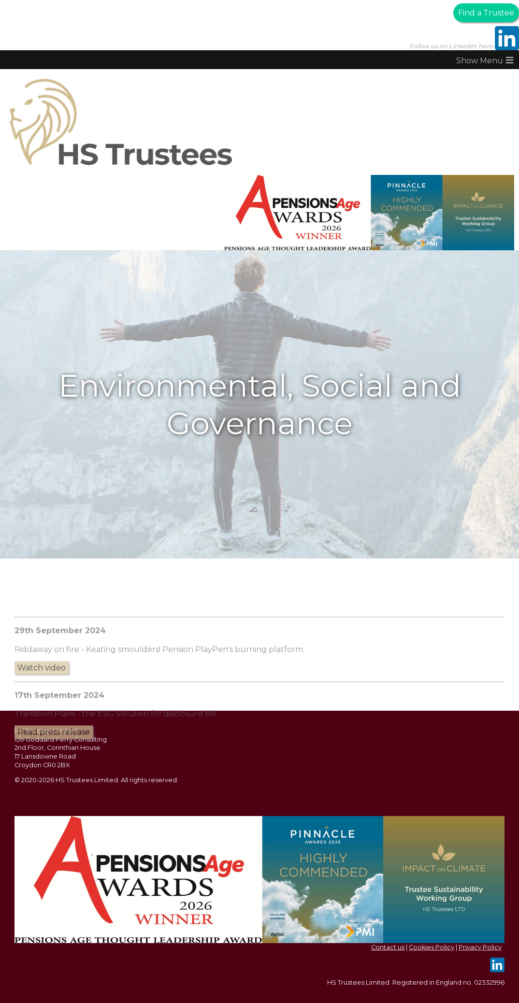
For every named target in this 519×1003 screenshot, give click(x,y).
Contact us (387, 947)
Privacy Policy (480, 947)
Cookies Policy (431, 947)
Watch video (41, 707)
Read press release (53, 771)
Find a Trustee (486, 12)
